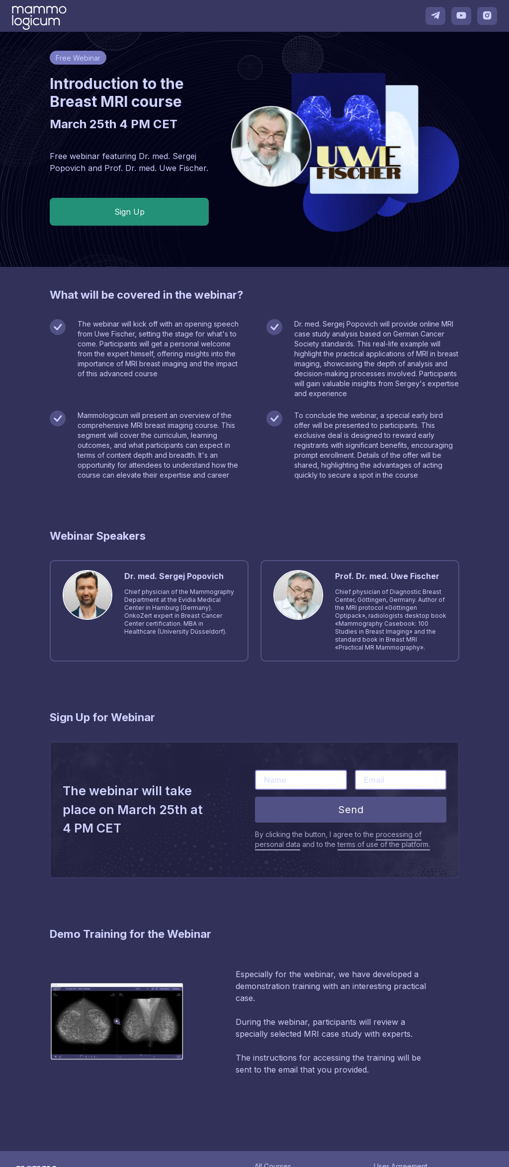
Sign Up (129, 212)
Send (350, 810)
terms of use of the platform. (384, 844)
